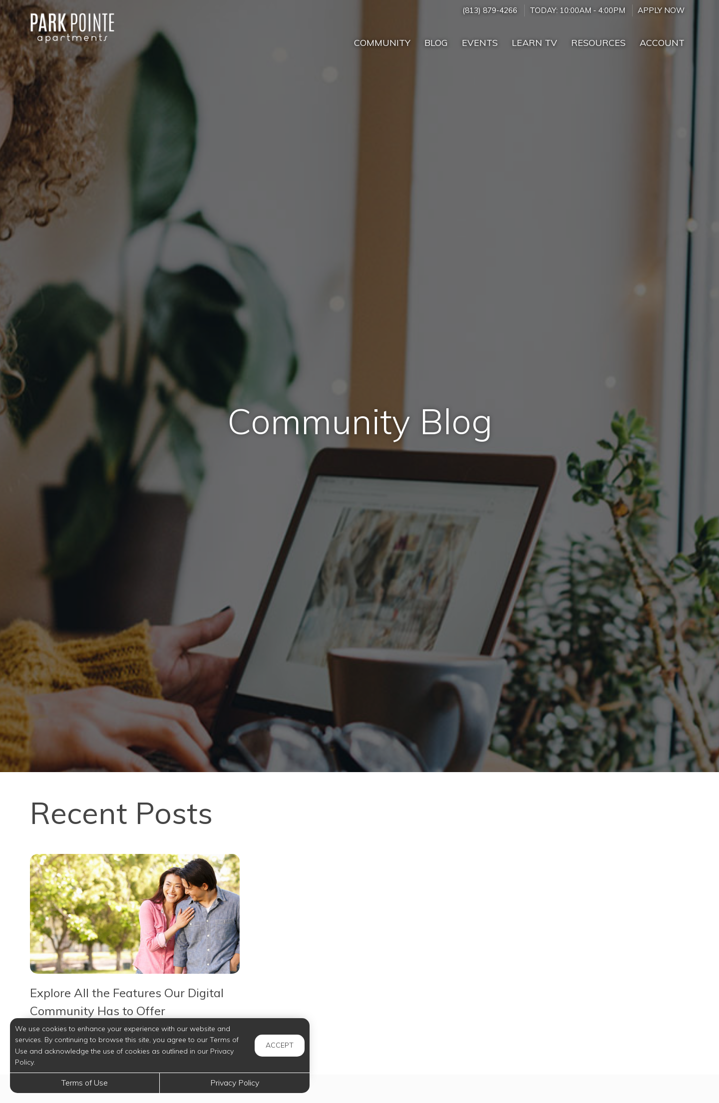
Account (662, 42)
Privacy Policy (234, 1083)
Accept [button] (280, 1045)
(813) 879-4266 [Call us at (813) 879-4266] (489, 10)
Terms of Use (84, 1083)
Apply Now (661, 10)
